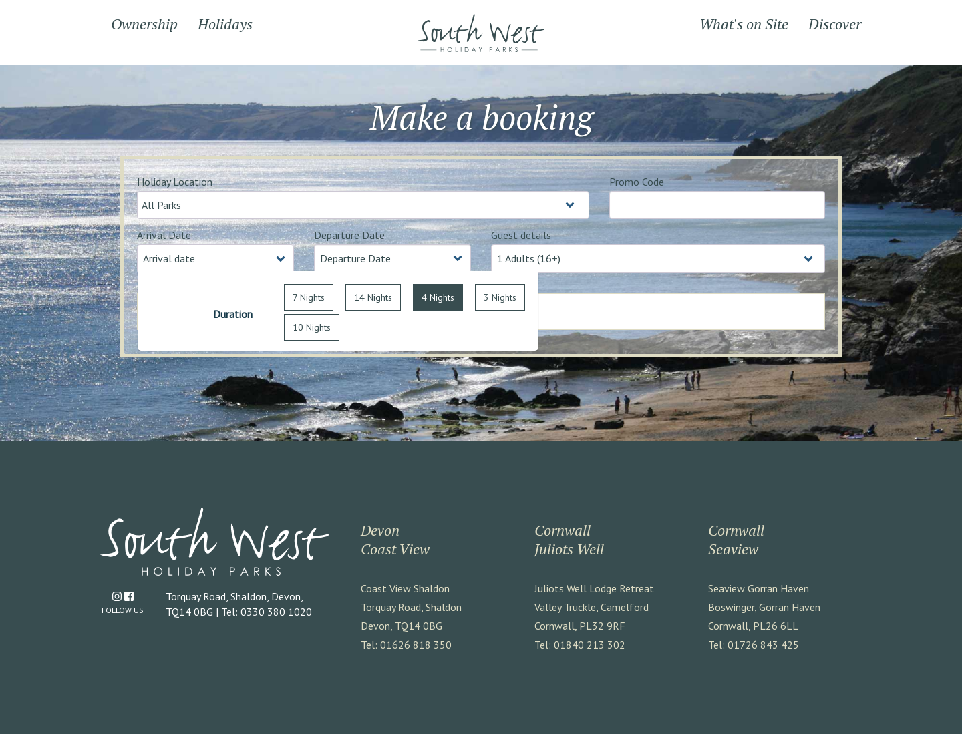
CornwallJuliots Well (569, 539)
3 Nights (500, 297)
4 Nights (438, 297)
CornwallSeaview (736, 539)
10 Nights (312, 327)
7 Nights (309, 297)
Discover (834, 23)
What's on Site (743, 23)
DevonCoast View (395, 539)
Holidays (225, 23)
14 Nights (373, 297)
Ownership (144, 23)
